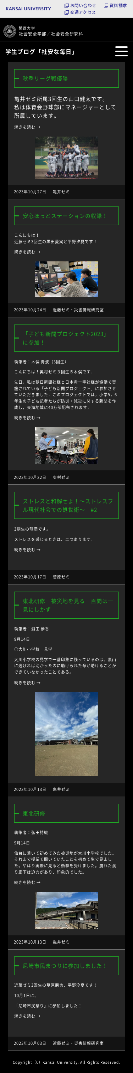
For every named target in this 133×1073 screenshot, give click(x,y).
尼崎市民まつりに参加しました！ (65, 966)
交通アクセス (83, 12)
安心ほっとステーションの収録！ (65, 216)
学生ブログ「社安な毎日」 (41, 51)
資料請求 (118, 5)
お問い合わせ (83, 5)
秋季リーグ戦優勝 (45, 78)
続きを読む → (27, 127)
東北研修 (34, 813)
